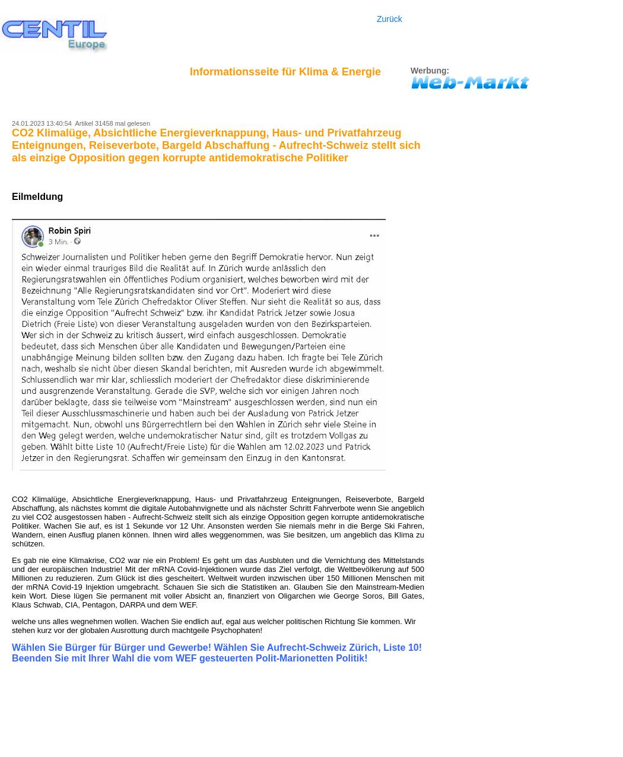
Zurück (389, 19)
